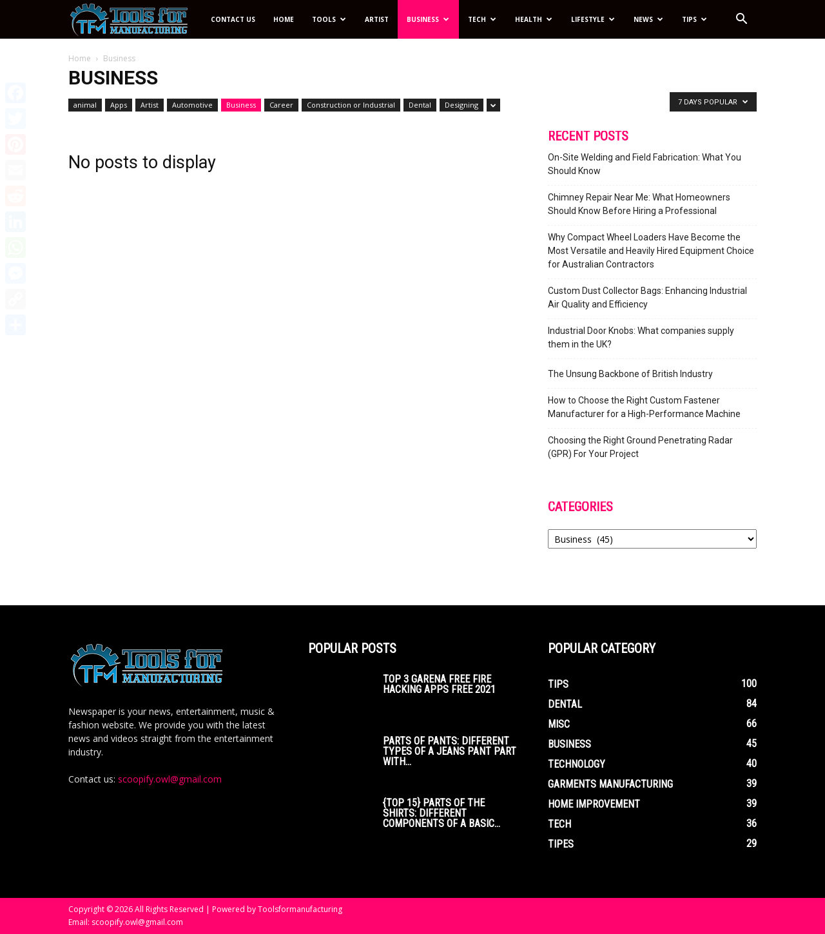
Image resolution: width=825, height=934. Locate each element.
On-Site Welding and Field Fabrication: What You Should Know (644, 164)
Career (281, 105)
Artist (377, 19)
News (648, 19)
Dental (420, 105)
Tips (694, 19)
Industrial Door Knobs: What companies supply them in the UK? (641, 337)
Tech (482, 19)
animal (85, 105)
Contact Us (233, 19)
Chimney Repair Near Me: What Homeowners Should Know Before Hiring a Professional (639, 204)
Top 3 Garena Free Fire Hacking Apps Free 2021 (439, 684)
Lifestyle (593, 19)
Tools (329, 19)
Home (283, 19)
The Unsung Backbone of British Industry (630, 374)
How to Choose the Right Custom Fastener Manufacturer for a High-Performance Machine (644, 407)
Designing (461, 105)
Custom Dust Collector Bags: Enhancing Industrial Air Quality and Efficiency (647, 297)
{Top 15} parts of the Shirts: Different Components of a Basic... (441, 813)
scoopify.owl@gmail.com (170, 779)
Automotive (192, 105)
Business (428, 19)
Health (533, 19)
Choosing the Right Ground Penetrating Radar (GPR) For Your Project (640, 447)
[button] (741, 20)
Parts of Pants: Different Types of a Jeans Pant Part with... (449, 751)
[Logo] (135, 19)
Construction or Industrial (351, 105)
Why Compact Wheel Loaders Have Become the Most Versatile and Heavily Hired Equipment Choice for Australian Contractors (651, 250)
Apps (118, 105)
